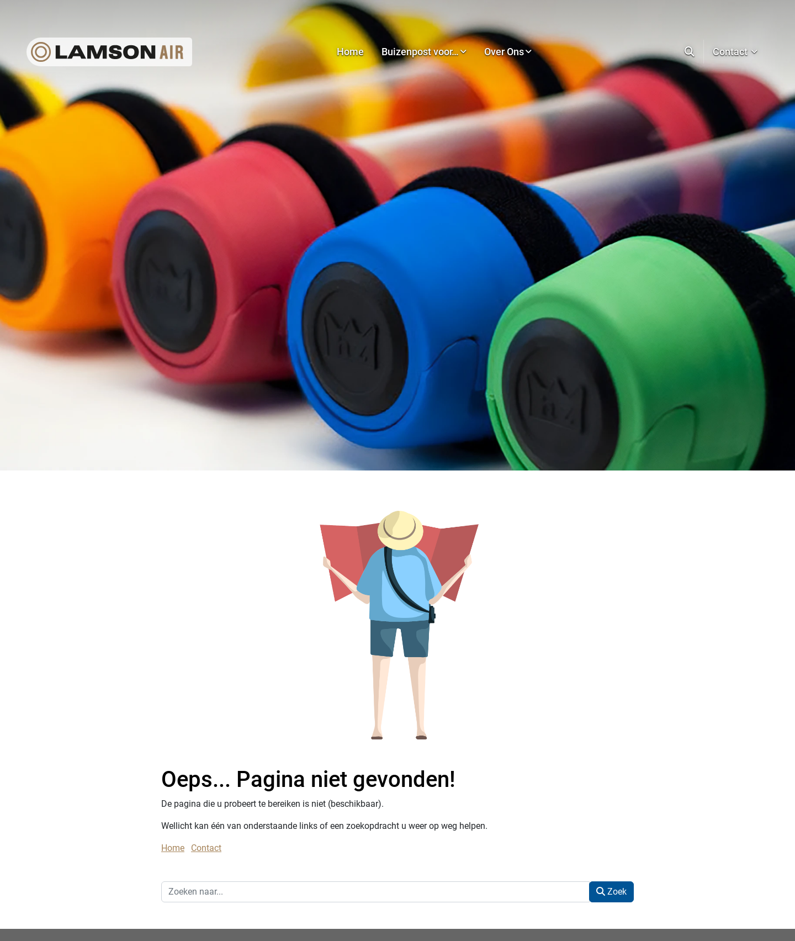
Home (172, 848)
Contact (206, 848)
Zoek (611, 891)
